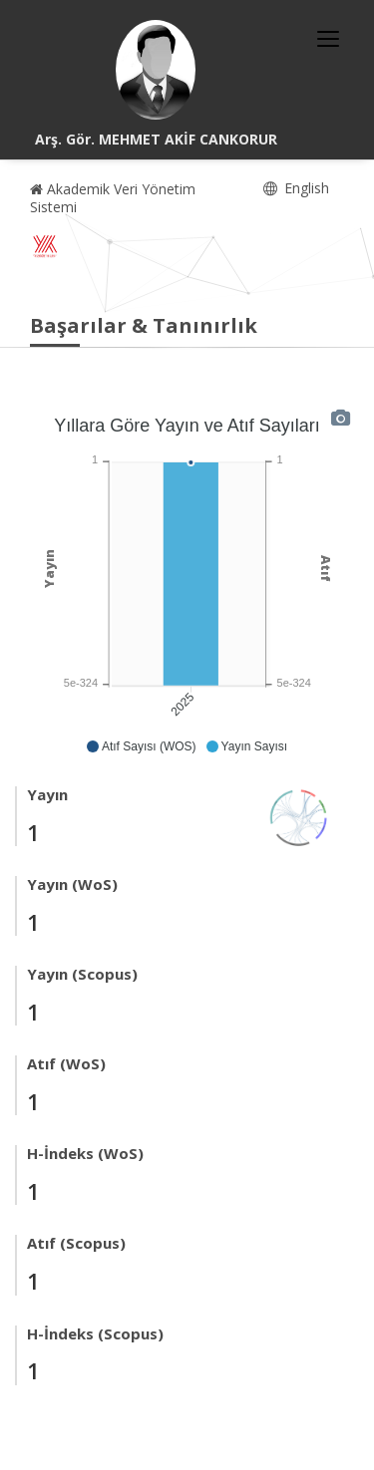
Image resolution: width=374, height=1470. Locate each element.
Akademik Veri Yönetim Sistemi (112, 197)
